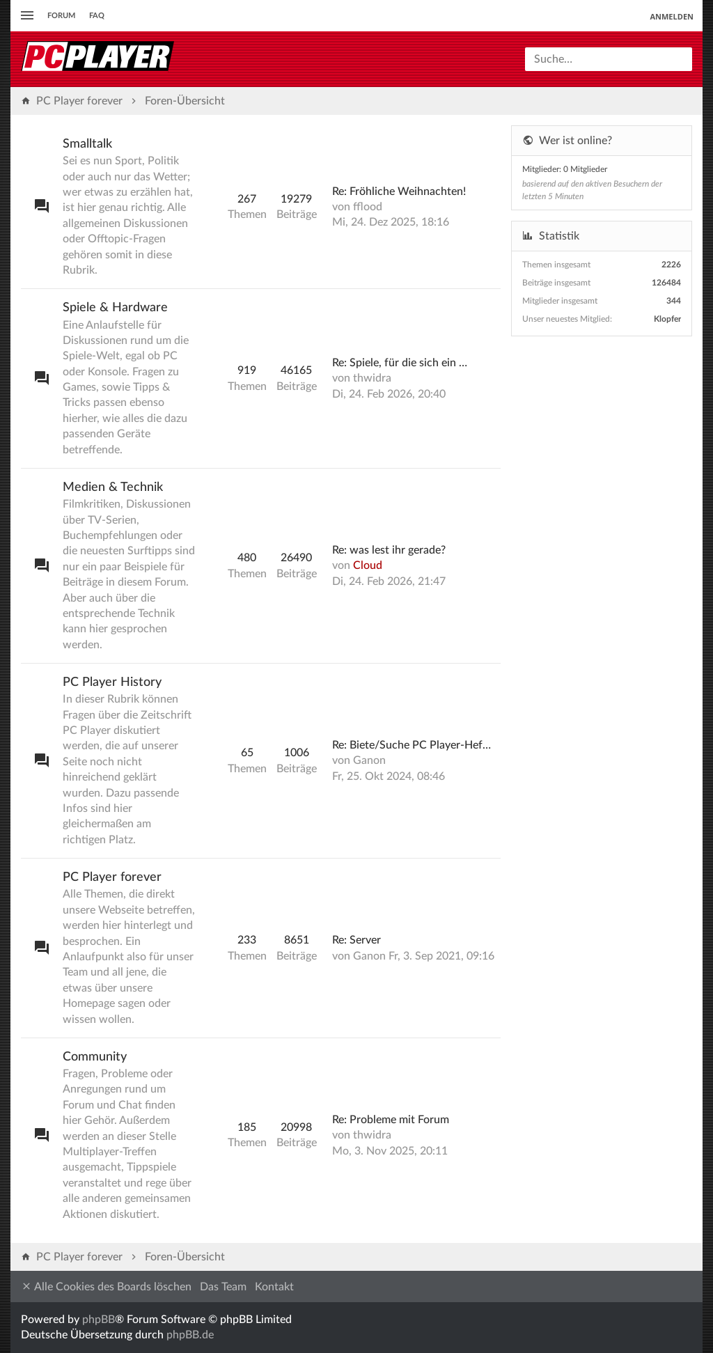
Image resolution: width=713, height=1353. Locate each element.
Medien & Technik (113, 487)
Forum (61, 15)
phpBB (98, 1319)
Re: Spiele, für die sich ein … (399, 362)
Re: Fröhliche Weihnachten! (399, 191)
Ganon (369, 760)
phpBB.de (190, 1334)
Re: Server (356, 940)
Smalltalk (87, 144)
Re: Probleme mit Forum (390, 1119)
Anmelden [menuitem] (672, 16)
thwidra (372, 378)
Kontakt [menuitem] (274, 1286)
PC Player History (112, 682)
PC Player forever (112, 877)
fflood (367, 206)
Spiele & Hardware (115, 308)
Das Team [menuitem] (223, 1286)
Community (95, 1057)
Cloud (367, 565)
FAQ (96, 15)
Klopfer (667, 319)
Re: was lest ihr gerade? (389, 550)
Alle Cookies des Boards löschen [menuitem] (106, 1286)
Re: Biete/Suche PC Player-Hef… (411, 745)
